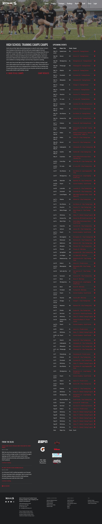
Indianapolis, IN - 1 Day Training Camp (83, 343)
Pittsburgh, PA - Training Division (81, 65)
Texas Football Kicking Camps (26, 511)
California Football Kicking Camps (26, 515)
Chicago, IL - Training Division (80, 84)
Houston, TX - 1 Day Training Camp (82, 207)
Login (95, 3)
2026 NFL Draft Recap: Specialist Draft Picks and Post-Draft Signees (16, 446)
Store (89, 3)
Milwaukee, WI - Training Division (81, 80)
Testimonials (70, 501)
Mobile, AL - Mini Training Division (82, 108)
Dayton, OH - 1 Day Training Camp (82, 340)
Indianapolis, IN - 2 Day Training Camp (83, 147)
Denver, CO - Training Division (80, 56)
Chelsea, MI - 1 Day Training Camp (82, 357)
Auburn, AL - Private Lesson (80, 263)
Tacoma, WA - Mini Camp (79, 297)
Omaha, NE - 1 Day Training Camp (81, 310)
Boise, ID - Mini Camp (78, 279)
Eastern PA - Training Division (81, 51)
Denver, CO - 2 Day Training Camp (82, 142)
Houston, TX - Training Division (81, 94)
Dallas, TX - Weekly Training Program (83, 215)
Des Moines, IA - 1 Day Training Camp (82, 204)
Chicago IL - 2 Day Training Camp (81, 300)
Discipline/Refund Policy (93, 501)
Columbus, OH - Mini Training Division (83, 104)
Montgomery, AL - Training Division (82, 61)
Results (77, 3)
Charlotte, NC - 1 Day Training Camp (82, 226)
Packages (61, 3)
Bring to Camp (91, 500)
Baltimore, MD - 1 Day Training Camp (82, 243)
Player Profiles (50, 501)
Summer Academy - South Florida (82, 183)
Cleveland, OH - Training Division (81, 75)
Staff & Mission (70, 500)
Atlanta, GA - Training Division (81, 70)
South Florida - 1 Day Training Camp (82, 399)
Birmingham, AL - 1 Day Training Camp (83, 237)
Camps (47, 3)
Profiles (53, 3)
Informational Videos (72, 503)
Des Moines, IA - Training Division (82, 113)
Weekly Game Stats (51, 504)
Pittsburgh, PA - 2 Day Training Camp (83, 349)
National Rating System (52, 500)
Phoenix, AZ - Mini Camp (79, 249)
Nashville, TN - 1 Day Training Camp (82, 180)
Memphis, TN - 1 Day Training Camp (82, 246)
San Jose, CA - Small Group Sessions (82, 313)
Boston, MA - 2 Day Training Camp (82, 383)
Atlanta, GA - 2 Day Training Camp (82, 199)
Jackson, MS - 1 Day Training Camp (82, 229)
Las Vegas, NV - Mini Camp (80, 255)
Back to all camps (14, 73)
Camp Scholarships (92, 503)
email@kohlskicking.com (26, 508)
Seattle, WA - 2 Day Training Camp (82, 152)
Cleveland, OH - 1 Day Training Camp (82, 360)
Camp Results (43, 73)
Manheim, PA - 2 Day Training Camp (82, 305)
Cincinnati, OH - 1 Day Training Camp (82, 191)
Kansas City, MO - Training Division (82, 118)
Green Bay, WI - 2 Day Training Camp (82, 161)
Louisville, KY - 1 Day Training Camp (82, 188)
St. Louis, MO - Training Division (81, 99)
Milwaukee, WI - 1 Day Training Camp (82, 346)
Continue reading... (6, 462)
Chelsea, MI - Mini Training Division (82, 123)
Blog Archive (6, 486)
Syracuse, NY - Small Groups (80, 402)
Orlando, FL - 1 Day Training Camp (82, 388)
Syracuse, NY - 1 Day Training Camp (82, 276)
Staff (83, 3)
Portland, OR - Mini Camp (79, 290)
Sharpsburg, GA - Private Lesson (81, 354)
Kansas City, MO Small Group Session (83, 218)
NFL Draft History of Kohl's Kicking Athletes (12, 467)
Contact (69, 504)
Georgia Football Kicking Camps (26, 514)
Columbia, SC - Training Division (81, 89)
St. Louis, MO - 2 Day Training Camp (82, 166)
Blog (68, 506)
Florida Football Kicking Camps (26, 512)
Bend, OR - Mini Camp (78, 286)
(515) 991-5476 (23, 506)
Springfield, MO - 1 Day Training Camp (83, 252)
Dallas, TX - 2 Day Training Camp (81, 137)
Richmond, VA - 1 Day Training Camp (82, 240)
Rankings (69, 3)
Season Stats (50, 506)
